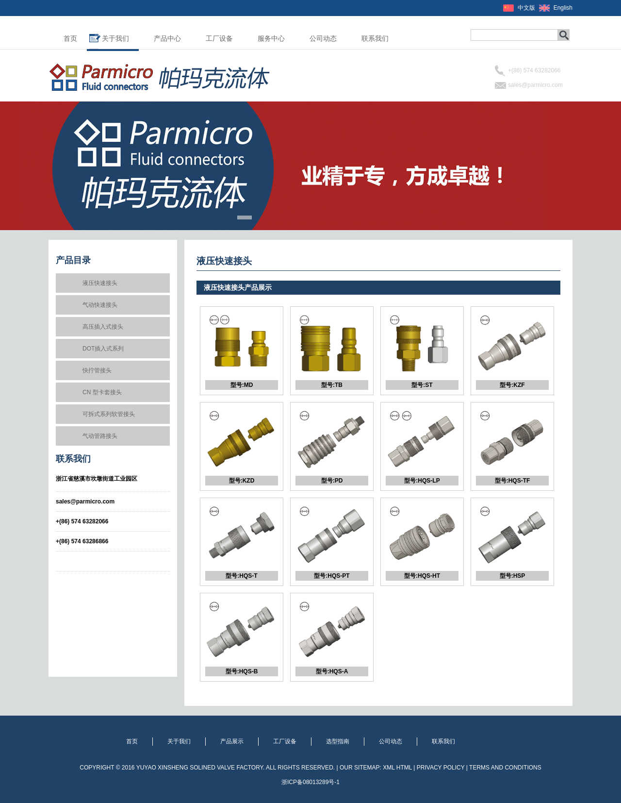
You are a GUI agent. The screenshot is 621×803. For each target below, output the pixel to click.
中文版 (526, 7)
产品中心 (167, 38)
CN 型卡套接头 (102, 392)
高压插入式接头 (102, 326)
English (563, 7)
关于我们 (115, 38)
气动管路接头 (99, 436)
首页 (70, 38)
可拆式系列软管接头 (108, 414)
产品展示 (232, 741)
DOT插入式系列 (103, 348)
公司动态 (323, 38)
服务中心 (271, 38)
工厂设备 (219, 38)
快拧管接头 (97, 370)
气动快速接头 (99, 304)
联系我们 (375, 38)
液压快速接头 (99, 283)
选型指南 (337, 741)
